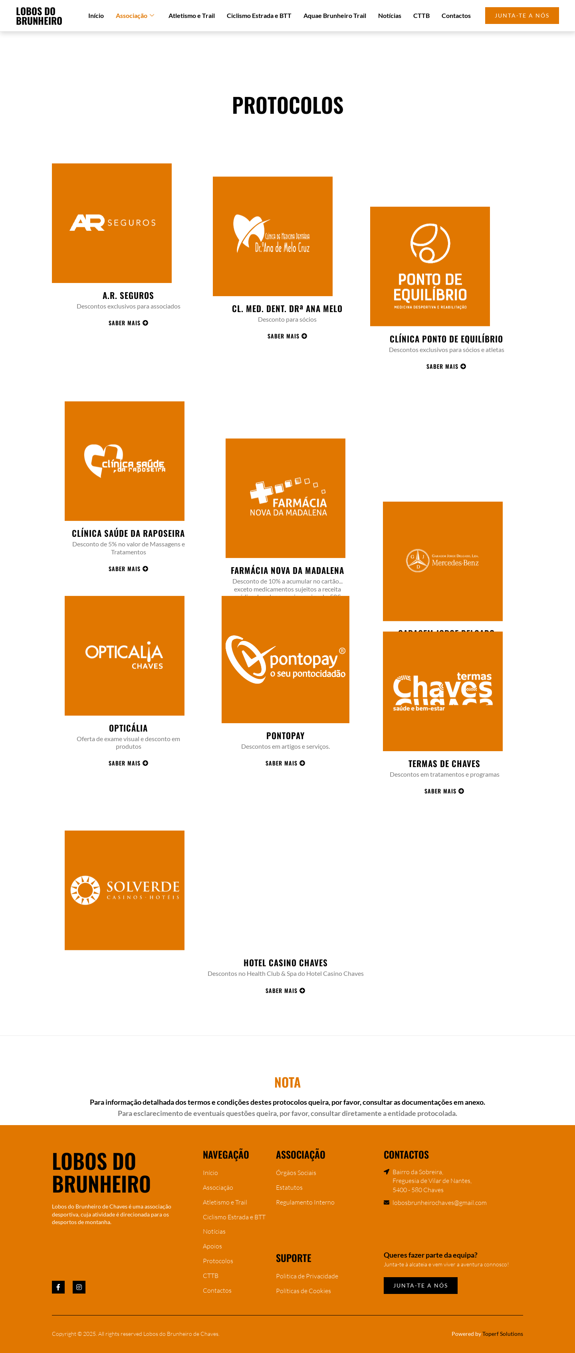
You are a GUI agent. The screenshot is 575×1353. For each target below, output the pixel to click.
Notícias (389, 15)
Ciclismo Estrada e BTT (259, 15)
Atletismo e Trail (192, 15)
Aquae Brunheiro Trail (334, 15)
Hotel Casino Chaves (286, 1040)
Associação (135, 16)
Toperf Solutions (502, 1333)
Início (96, 15)
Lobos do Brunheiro (39, 16)
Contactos (456, 15)
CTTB (421, 15)
